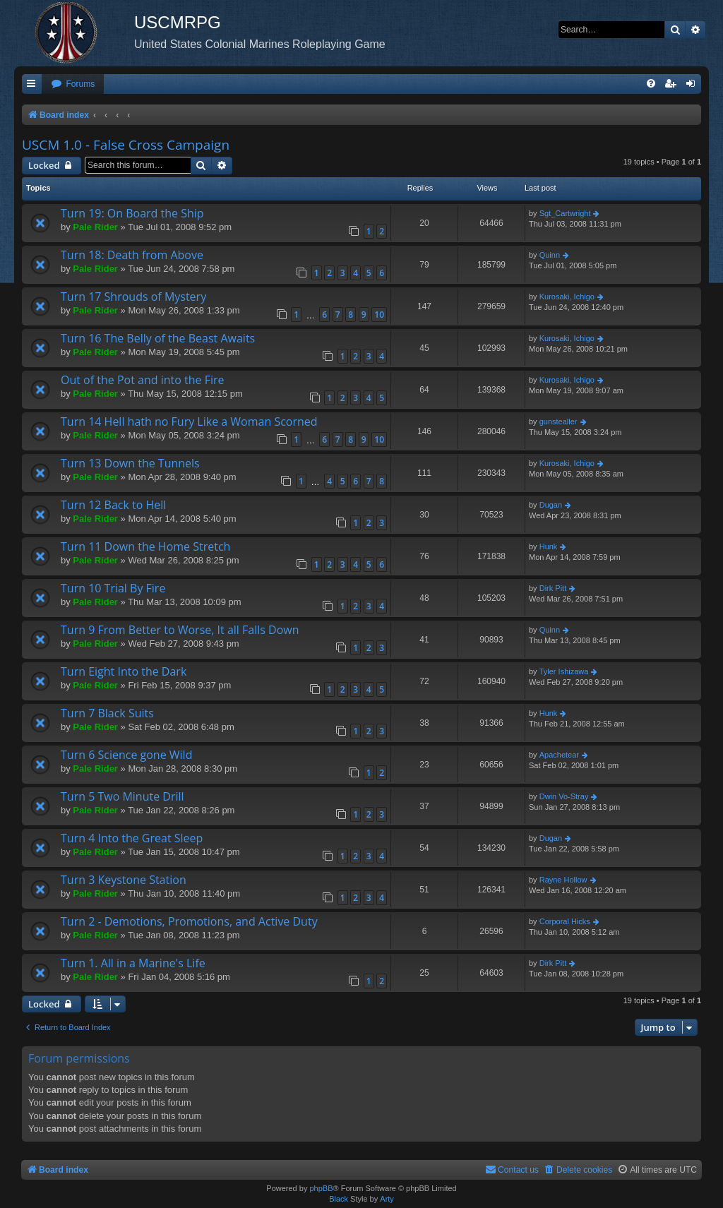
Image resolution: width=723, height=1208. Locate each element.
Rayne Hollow (563, 879)
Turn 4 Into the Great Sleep (132, 838)
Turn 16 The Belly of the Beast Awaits (158, 338)
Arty (387, 1199)
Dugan (550, 505)
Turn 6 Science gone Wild (126, 755)
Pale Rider (95, 227)
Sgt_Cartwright (565, 213)
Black (338, 1199)
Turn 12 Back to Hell (113, 505)
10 (379, 315)
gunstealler (558, 421)
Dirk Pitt (553, 588)
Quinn (549, 255)
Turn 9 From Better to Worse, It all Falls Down (180, 630)
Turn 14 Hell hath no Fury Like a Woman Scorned (189, 421)
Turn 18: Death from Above (132, 255)
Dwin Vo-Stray (564, 796)
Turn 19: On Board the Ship (132, 213)
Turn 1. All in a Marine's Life (133, 963)
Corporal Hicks (564, 921)
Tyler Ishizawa (564, 671)
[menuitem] (72, 84)
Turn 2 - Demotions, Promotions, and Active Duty (189, 921)
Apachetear (559, 754)
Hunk (548, 546)
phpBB (321, 1188)
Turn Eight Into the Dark (123, 671)
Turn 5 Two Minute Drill (122, 796)
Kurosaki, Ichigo (566, 296)
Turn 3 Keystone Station (123, 879)
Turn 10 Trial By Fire (113, 588)
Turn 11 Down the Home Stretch (145, 546)
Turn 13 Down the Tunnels (130, 463)
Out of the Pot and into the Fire (143, 380)
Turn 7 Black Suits (107, 713)
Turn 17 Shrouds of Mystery (133, 296)
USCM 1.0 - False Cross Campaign (125, 145)
